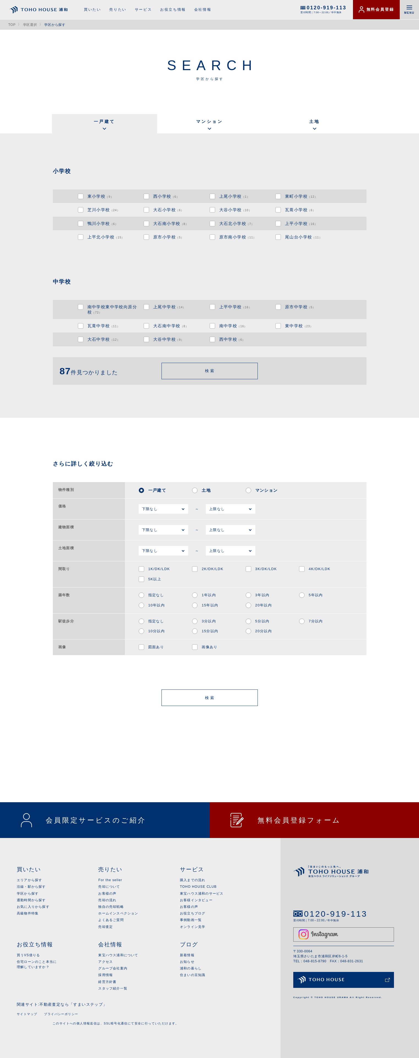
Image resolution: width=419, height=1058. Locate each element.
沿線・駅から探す (31, 887)
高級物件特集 (28, 913)
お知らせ (187, 962)
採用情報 (105, 975)
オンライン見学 (192, 927)
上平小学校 (301, 223)
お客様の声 (107, 893)
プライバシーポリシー (61, 1014)
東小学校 (100, 196)
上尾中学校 (169, 306)
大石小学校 (168, 209)
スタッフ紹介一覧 (112, 988)
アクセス (105, 962)
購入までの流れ (192, 880)
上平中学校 (235, 306)
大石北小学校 (236, 223)
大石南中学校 (170, 325)
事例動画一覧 (191, 920)
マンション (209, 121)
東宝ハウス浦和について (118, 955)
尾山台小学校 (303, 237)
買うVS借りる (28, 955)
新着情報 (187, 955)
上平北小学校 (106, 237)
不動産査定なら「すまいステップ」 (73, 1004)
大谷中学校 (168, 339)
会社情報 (202, 9)
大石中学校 (103, 339)
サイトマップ (27, 1014)
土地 (314, 121)
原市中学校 (300, 306)
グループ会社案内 (112, 968)
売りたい (117, 9)
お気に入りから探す (33, 907)
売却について (109, 887)
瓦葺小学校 (300, 209)
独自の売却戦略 (111, 907)
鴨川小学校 (102, 223)
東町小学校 (301, 196)
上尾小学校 (234, 196)
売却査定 (105, 927)
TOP (11, 25)
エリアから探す (29, 880)
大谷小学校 (235, 209)
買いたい (92, 9)
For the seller (110, 880)
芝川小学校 (103, 209)
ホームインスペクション (118, 913)
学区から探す (28, 893)
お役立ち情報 (173, 9)
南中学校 (233, 325)
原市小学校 (168, 237)
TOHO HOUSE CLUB (198, 887)
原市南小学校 (237, 237)
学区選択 (30, 25)
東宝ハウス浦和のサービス (201, 893)
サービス (143, 9)
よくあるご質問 (111, 920)
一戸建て (104, 121)
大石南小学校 (170, 223)
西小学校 (166, 196)
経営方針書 (107, 982)
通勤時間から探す (31, 900)
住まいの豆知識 (192, 975)
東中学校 (299, 325)
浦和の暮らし (191, 968)
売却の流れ (107, 900)
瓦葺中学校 (103, 325)
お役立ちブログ (192, 913)
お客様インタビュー (196, 900)
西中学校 (232, 339)
